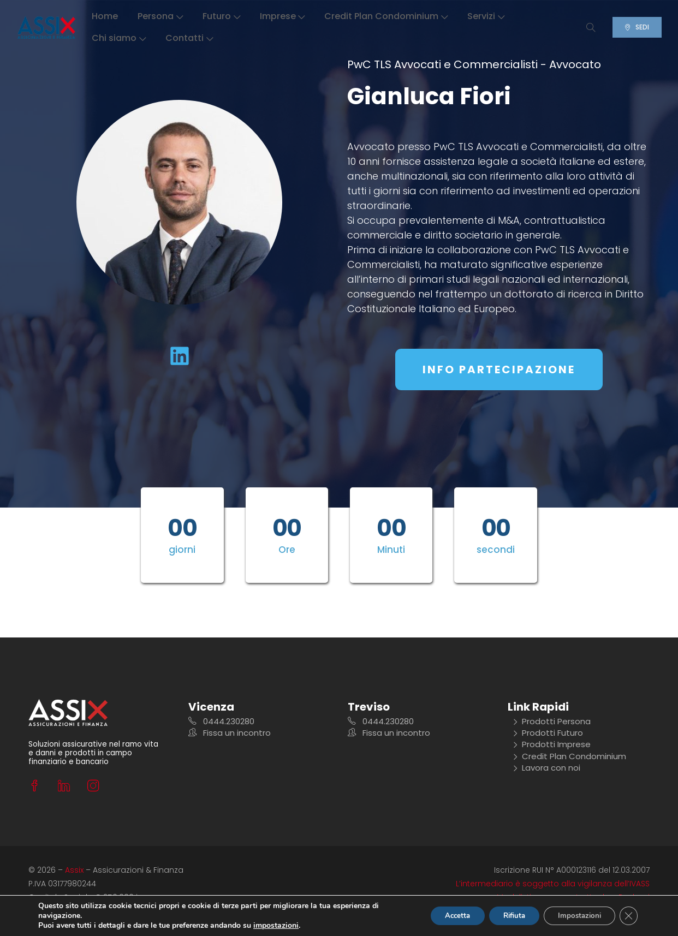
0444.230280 (221, 722)
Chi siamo (120, 38)
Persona (161, 16)
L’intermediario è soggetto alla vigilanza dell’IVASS (553, 883)
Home (106, 16)
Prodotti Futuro (548, 733)
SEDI (632, 27)
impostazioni (276, 926)
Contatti (190, 38)
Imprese (283, 16)
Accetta (440, 915)
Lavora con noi (546, 767)
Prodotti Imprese (552, 744)
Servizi (486, 16)
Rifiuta (503, 915)
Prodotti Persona (552, 722)
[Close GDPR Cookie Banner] (628, 916)
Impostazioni (574, 915)
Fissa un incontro (229, 733)
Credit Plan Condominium (387, 16)
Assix (74, 870)
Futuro (222, 16)
